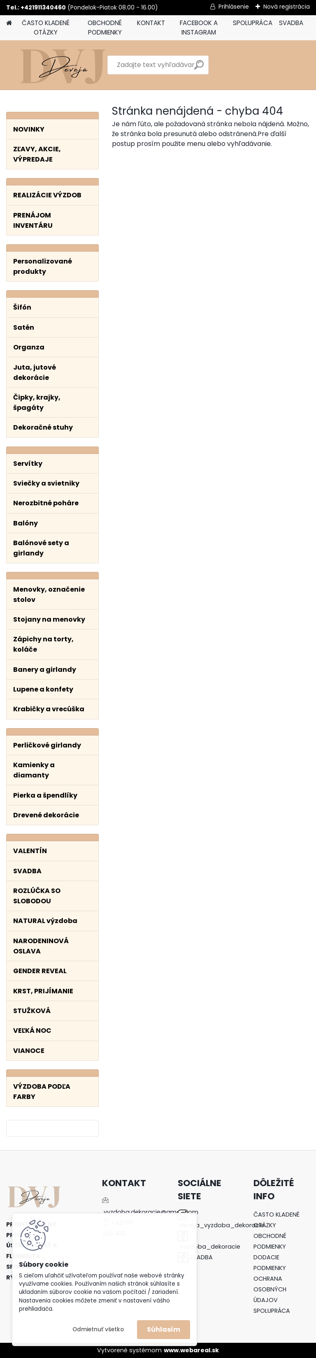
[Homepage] (9, 23)
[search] (199, 68)
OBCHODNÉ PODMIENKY (105, 28)
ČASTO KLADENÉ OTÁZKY (46, 28)
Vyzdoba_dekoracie (209, 1246)
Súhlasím (163, 1329)
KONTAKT (151, 23)
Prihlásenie (233, 6)
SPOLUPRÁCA (252, 23)
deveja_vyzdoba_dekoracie (221, 1225)
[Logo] (62, 65)
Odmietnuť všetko (98, 1329)
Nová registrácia (286, 6)
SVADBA (291, 23)
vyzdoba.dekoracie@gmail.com (151, 1212)
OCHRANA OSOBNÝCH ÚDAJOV (269, 1289)
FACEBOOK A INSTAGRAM (199, 28)
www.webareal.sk (191, 1350)
